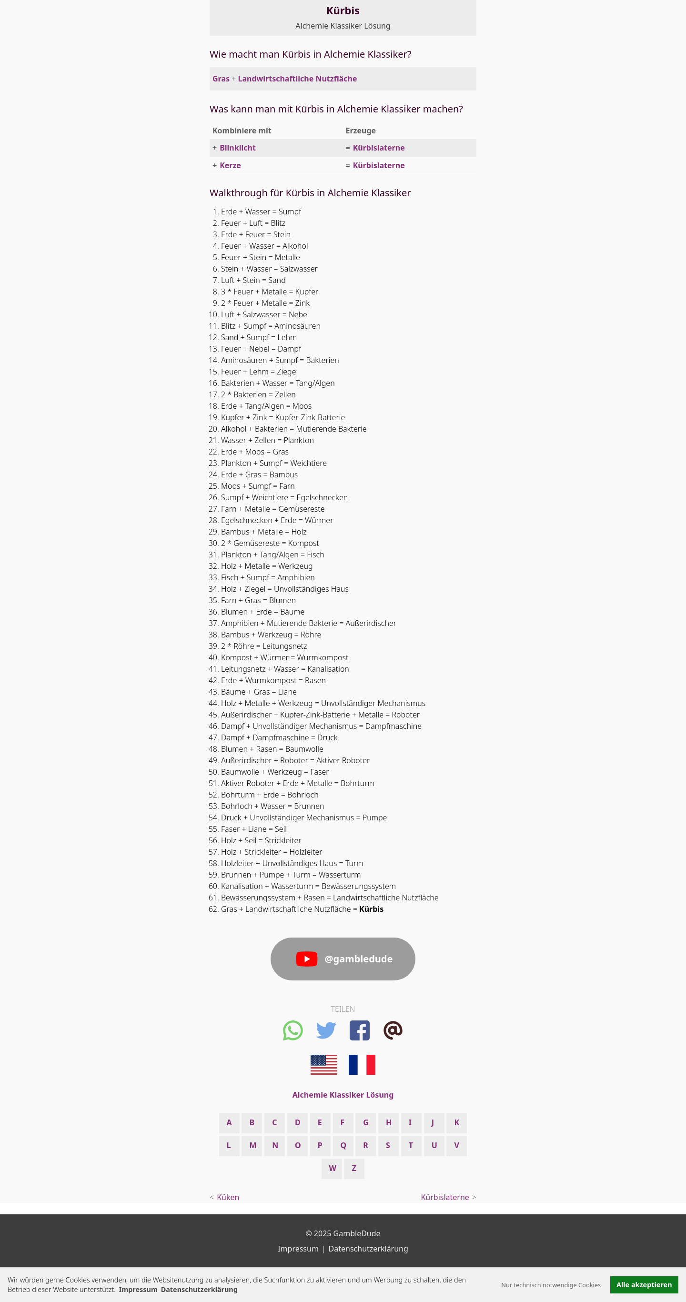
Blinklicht (238, 147)
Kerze (230, 165)
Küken (228, 1197)
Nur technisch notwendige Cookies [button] (551, 1285)
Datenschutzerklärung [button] (199, 1289)
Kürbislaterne (379, 147)
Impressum (138, 1289)
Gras (221, 78)
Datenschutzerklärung (368, 1248)
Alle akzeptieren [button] (644, 1284)
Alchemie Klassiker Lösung (342, 25)
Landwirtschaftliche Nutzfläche (297, 78)
